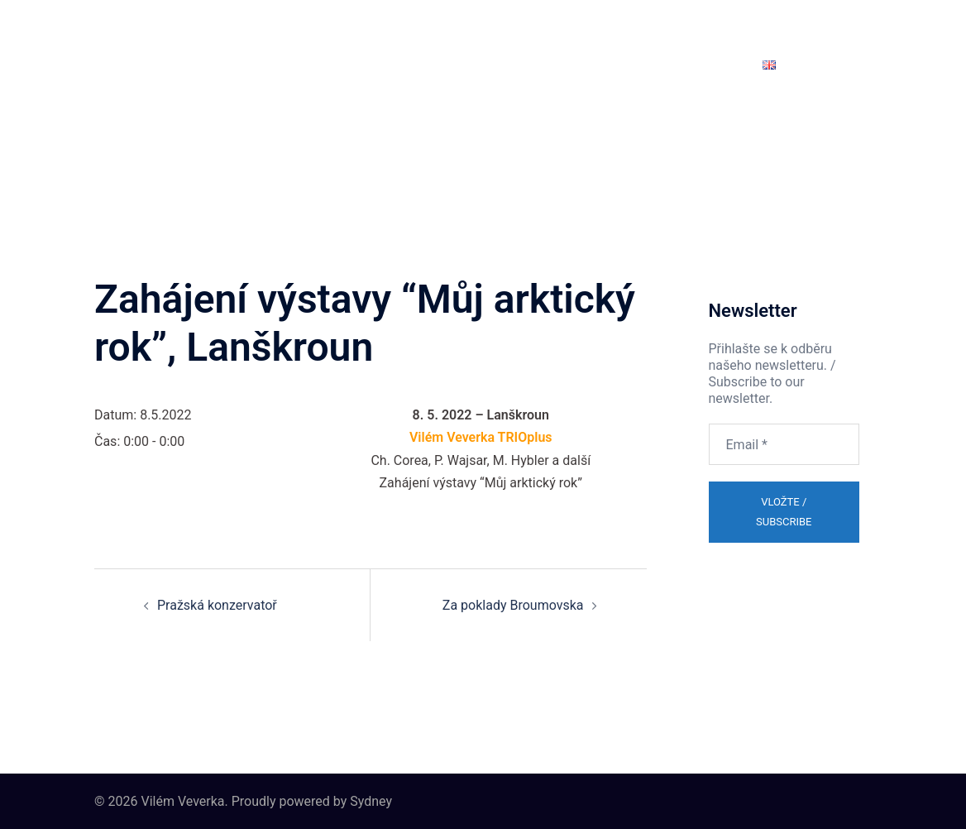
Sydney (371, 801)
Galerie (532, 63)
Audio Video (459, 63)
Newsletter (711, 63)
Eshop (184, 63)
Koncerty (381, 63)
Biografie (246, 63)
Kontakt (640, 63)
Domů (129, 63)
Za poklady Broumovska (513, 605)
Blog (584, 63)
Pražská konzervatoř (217, 605)
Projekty (314, 63)
